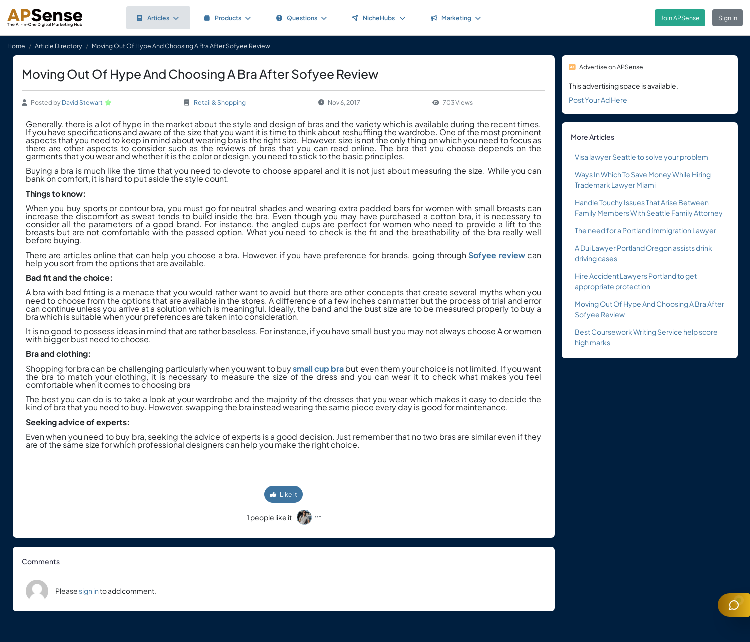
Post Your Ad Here (598, 99)
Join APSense (680, 18)
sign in (89, 590)
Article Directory (58, 46)
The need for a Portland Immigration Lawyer (645, 230)
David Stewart (82, 102)
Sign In (727, 18)
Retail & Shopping (220, 102)
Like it (283, 494)
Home (16, 46)
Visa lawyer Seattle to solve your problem (641, 156)
